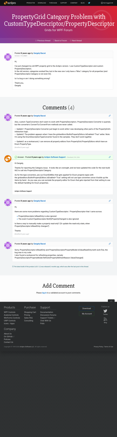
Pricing (27, 315)
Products (9, 307)
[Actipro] (10, 3)
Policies (7, 339)
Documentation (46, 312)
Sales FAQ (28, 318)
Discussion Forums (48, 315)
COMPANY (73, 3)
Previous (42, 41)
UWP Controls (10, 321)
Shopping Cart (30, 312)
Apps (12, 323)
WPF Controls (9, 312)
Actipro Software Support (55, 157)
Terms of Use (108, 347)
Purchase (30, 307)
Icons (6, 323)
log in (44, 293)
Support (45, 307)
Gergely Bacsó (40, 53)
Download (86, 308)
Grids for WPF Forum (59, 30)
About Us (8, 334)
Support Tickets (47, 318)
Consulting (28, 321)
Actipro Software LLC (27, 347)
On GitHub (9, 336)
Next (76, 41)
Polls (42, 323)
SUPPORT (63, 3)
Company (10, 329)
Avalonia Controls (11, 315)
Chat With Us (45, 321)
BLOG (83, 3)
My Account (87, 314)
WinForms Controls (12, 318)
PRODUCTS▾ (31, 3)
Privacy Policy (98, 347)
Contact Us (8, 342)
